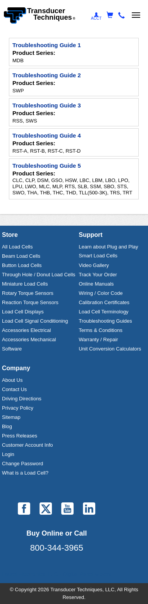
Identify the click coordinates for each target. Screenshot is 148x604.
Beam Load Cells (21, 256)
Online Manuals (96, 284)
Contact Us (14, 389)
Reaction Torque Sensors (30, 302)
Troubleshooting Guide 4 (46, 135)
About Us (12, 380)
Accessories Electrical (26, 330)
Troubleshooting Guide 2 (46, 75)
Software (12, 349)
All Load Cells (17, 247)
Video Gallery (94, 265)
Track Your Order (98, 274)
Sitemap (11, 417)
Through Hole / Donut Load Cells (38, 274)
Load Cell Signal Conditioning (35, 321)
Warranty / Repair (98, 339)
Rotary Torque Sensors (27, 293)
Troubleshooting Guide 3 (46, 105)
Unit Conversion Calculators (110, 349)
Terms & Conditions (100, 330)
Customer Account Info (27, 445)
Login (8, 454)
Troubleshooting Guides (105, 321)
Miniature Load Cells (25, 284)
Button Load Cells (22, 265)
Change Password (22, 463)
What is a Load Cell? (25, 473)
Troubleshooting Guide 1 (46, 45)
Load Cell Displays (23, 312)
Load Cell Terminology (103, 312)
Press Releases (19, 436)
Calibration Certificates (104, 302)
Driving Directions (21, 399)
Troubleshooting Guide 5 (46, 165)
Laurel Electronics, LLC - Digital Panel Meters (56, 574)
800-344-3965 (56, 548)
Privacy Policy (17, 408)
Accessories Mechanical (29, 339)
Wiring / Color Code (100, 293)
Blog (7, 426)
